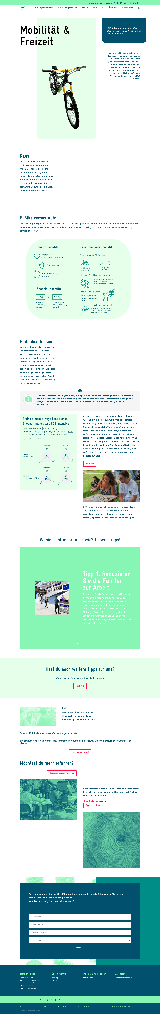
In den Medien (89, 978)
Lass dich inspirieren (28, 988)
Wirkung (55, 978)
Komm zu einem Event (29, 983)
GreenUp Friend (90, 801)
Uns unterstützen (96, 3)
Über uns (113, 8)
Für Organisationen (44, 8)
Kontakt (108, 3)
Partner (55, 980)
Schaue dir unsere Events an (62, 773)
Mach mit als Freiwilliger (29, 980)
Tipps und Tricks (93, 805)
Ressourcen (127, 8)
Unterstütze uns (26, 978)
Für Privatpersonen (67, 8)
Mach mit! (80, 686)
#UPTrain (90, 464)
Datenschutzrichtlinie (123, 978)
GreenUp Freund (26, 985)
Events (85, 8)
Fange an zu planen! (80, 752)
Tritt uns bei (97, 8)
